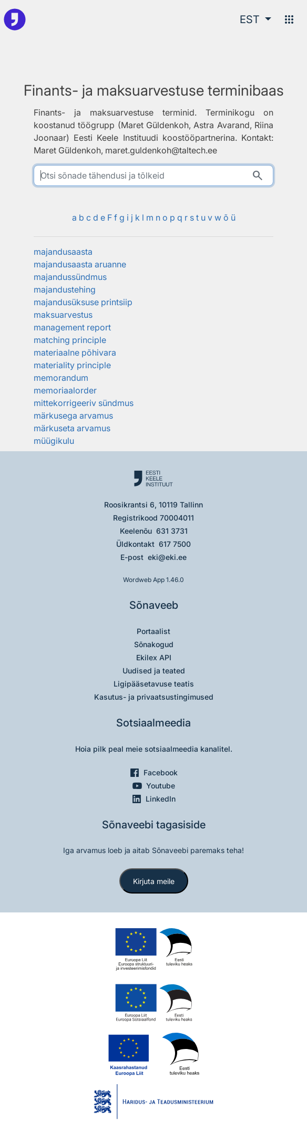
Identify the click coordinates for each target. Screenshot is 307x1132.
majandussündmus (70, 277)
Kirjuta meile (154, 881)
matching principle (70, 340)
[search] (154, 175)
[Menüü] (289, 19)
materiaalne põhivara (75, 352)
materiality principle (72, 365)
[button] (255, 19)
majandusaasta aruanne (80, 264)
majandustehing (65, 289)
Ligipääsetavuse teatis (154, 683)
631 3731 (172, 530)
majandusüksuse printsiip (83, 302)
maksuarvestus (63, 314)
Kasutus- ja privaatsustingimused (153, 696)
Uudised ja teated (153, 670)
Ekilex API (153, 657)
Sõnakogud (153, 644)
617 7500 (175, 543)
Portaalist (153, 631)
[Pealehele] (14, 19)
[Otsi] (257, 175)
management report (72, 327)
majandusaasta (63, 251)
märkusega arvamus (73, 415)
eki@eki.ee (167, 557)
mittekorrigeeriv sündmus (84, 403)
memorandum (61, 377)
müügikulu (54, 440)
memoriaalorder (65, 390)
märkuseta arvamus (72, 428)
